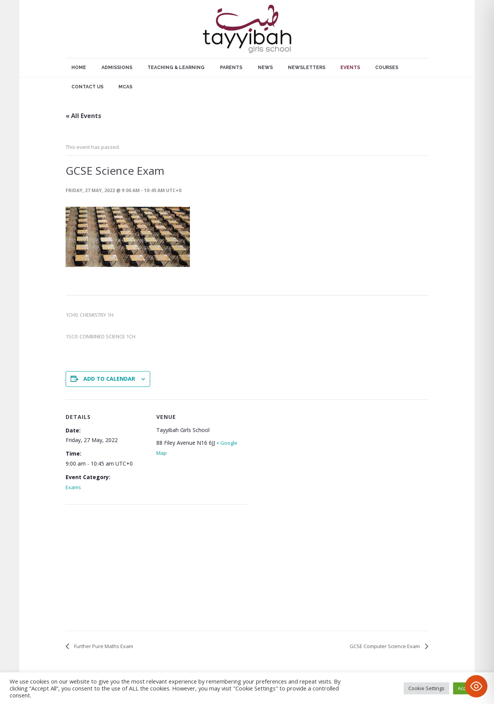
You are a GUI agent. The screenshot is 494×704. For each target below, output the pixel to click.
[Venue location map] (106, 569)
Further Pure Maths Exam (103, 646)
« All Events (83, 115)
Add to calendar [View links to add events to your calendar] (109, 378)
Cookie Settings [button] (426, 688)
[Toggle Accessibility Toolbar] (476, 686)
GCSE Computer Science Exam (385, 646)
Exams (73, 487)
